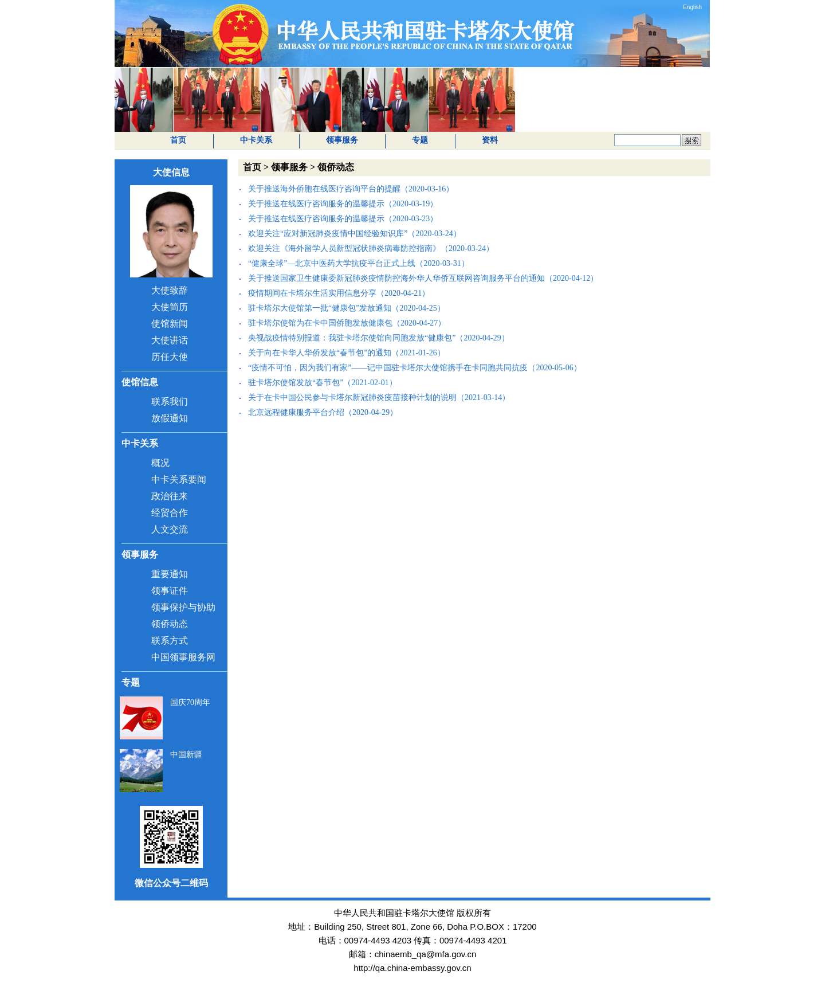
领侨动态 (169, 624)
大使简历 (169, 307)
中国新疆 (186, 754)
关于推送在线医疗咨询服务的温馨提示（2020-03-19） (343, 203)
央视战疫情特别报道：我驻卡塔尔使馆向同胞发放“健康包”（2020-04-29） (378, 338)
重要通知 (169, 574)
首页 (178, 140)
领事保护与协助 (183, 607)
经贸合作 (169, 513)
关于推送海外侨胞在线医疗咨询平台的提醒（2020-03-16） (351, 189)
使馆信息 (139, 382)
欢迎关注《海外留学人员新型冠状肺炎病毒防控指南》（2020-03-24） (371, 248)
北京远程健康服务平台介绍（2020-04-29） (323, 412)
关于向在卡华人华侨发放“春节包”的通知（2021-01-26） (346, 352)
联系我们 (169, 401)
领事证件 (169, 591)
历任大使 (169, 357)
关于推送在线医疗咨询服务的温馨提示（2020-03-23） (343, 218)
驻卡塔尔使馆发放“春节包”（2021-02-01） (322, 382)
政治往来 (169, 496)
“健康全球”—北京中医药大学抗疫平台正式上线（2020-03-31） (358, 263)
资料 (490, 140)
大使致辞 (169, 290)
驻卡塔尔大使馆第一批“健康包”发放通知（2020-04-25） (346, 308)
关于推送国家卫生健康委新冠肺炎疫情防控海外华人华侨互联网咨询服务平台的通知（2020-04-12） (423, 278)
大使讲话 (169, 340)
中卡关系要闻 (178, 479)
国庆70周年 (190, 702)
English (692, 7)
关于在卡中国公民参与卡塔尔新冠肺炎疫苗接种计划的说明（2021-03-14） (379, 397)
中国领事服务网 (183, 657)
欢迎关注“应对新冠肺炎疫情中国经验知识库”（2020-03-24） (354, 233)
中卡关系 (256, 140)
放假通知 (169, 418)
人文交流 (169, 529)
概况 (160, 463)
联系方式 (169, 640)
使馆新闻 (169, 323)
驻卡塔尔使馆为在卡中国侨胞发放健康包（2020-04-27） (347, 323)
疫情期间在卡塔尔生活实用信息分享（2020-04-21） (339, 293)
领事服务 (342, 140)
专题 (420, 140)
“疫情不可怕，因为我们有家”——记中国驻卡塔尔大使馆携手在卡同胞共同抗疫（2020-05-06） (415, 367)
